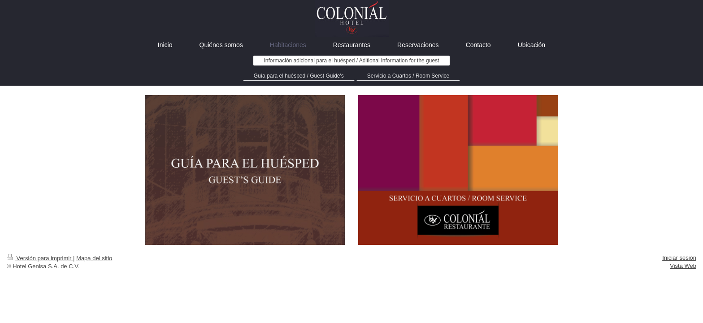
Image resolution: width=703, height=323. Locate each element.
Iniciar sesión (679, 257)
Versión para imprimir (40, 258)
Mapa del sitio (94, 258)
